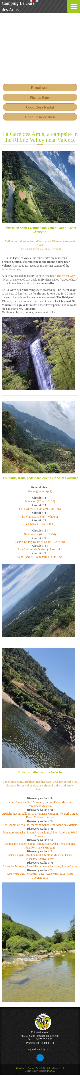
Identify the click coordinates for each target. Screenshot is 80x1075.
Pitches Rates (40, 97)
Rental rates (40, 87)
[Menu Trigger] (73, 6)
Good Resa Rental (40, 107)
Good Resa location (40, 117)
